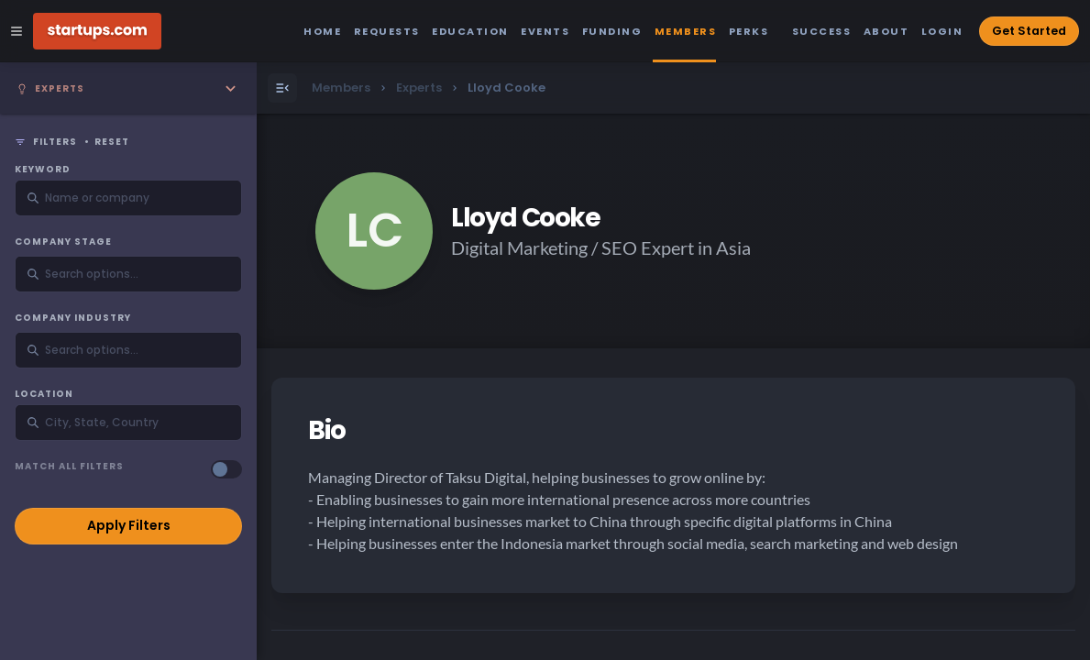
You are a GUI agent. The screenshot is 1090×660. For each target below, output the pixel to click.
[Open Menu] (282, 88)
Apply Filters (129, 525)
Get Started (1029, 30)
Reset (111, 142)
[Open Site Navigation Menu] (16, 31)
